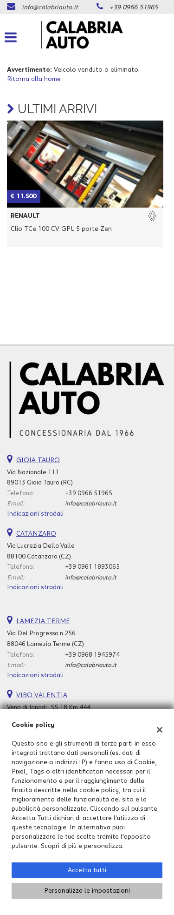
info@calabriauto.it (50, 7)
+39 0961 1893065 (92, 567)
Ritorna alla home (34, 79)
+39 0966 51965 (134, 7)
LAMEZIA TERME (43, 621)
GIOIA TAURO (38, 460)
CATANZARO (36, 534)
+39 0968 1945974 (92, 655)
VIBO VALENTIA (41, 695)
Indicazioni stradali (35, 514)
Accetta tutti (87, 870)
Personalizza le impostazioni (87, 891)
